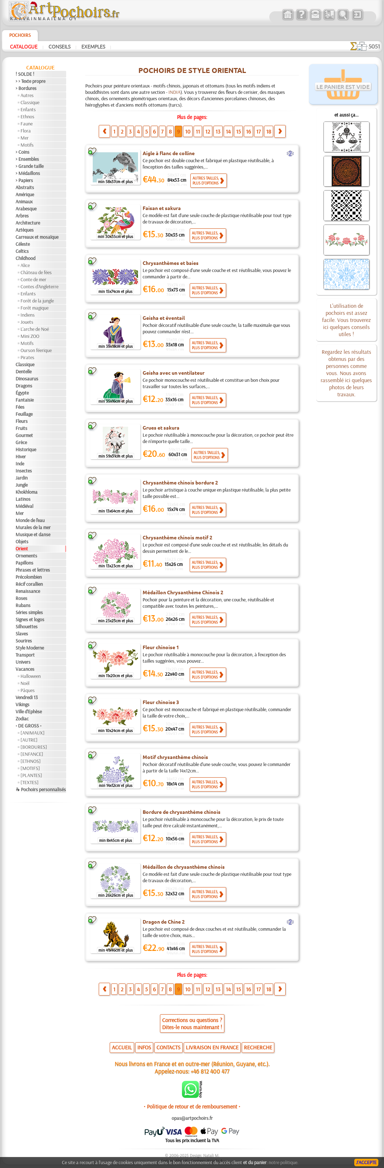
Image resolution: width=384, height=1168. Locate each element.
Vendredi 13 (27, 697)
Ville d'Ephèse (29, 711)
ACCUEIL (122, 1047)
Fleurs (22, 421)
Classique (30, 102)
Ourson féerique (36, 350)
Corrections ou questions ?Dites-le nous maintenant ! (192, 1023)
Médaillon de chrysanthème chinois (184, 866)
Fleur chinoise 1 (161, 647)
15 (238, 131)
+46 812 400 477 (210, 1071)
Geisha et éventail (164, 317)
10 (187, 131)
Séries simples (29, 612)
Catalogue (24, 46)
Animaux (24, 201)
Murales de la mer (33, 527)
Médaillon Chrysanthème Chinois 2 (183, 592)
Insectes (24, 470)
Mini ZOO (30, 336)
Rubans (23, 605)
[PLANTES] (31, 775)
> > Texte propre (30, 81)
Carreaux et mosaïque (37, 237)
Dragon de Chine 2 (164, 921)
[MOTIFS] (30, 768)
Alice (25, 265)
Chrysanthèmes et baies (171, 263)
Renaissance (28, 591)
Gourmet (24, 435)
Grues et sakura (161, 427)
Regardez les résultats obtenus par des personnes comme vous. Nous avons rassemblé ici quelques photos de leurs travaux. (346, 373)
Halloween (31, 676)
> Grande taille (30, 166)
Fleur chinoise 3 (161, 702)
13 (218, 131)
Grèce (21, 442)
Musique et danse (33, 534)
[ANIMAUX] (33, 733)
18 (268, 131)
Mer (25, 138)
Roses (21, 598)
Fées (20, 407)
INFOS (144, 1047)
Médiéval (24, 506)
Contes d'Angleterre (39, 286)
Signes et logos (30, 619)
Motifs (27, 145)
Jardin (22, 478)
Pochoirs (20, 35)
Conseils (59, 46)
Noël (25, 683)
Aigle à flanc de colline (169, 153)
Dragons (24, 385)
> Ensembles (27, 159)
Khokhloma (27, 492)
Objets (22, 541)
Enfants (28, 109)
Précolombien (29, 577)
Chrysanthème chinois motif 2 (177, 537)
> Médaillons (28, 173)
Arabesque (26, 208)
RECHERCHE (258, 1047)
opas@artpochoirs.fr (192, 1118)
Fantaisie (25, 400)
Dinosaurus (27, 378)
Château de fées (36, 272)
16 (248, 131)
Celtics (22, 251)
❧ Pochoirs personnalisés (41, 789)
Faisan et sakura (162, 208)
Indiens (28, 315)
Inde (20, 463)
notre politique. (283, 1162)
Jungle (22, 485)
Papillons (24, 563)
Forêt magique (34, 308)
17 (258, 131)
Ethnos (27, 116)
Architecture (28, 223)
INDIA (174, 92)
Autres (27, 95)
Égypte (22, 393)
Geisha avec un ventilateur (174, 372)
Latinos (23, 499)
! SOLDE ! (25, 74)
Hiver (21, 456)
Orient (22, 548)
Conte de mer (33, 279)
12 (207, 131)
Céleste (23, 244)
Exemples (93, 46)
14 (228, 131)
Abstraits (25, 187)
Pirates (27, 357)
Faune (27, 123)
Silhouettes (27, 626)
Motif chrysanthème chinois (175, 757)
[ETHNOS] (31, 761)
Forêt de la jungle (37, 300)
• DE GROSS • (28, 725)
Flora (26, 130)
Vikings (22, 704)
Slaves (22, 633)
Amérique (25, 194)
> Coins (22, 152)
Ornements (26, 555)
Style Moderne (30, 648)
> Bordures (26, 88)
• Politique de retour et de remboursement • (192, 1106)
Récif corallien (29, 584)
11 (198, 131)
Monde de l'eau (30, 520)
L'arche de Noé (35, 329)
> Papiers (24, 180)
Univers (23, 662)
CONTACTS (168, 1047)
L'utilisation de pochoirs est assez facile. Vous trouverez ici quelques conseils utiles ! (346, 320)
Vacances (25, 669)
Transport (25, 655)
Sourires (24, 640)
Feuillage (24, 414)
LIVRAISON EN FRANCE (212, 1047)
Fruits (21, 428)
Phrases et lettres (33, 570)
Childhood (25, 258)
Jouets (27, 322)
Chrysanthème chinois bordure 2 (180, 482)
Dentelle (23, 371)
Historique (26, 449)
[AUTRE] (29, 740)
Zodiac (22, 718)
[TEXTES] (30, 782)
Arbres (22, 215)
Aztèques (25, 230)
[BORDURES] (34, 747)
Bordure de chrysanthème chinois (181, 812)
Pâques (28, 690)
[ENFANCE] (32, 754)
